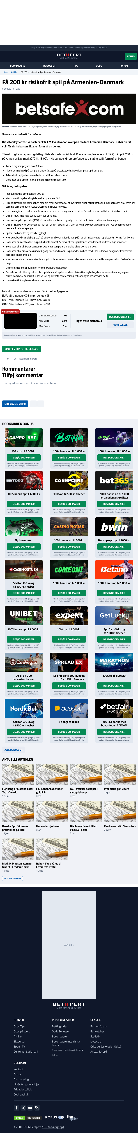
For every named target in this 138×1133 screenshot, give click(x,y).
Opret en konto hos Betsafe (21, 349)
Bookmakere (17, 66)
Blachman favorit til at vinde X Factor (83, 828)
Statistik (95, 1036)
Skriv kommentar (15, 404)
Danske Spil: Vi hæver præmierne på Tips (15, 828)
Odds (99, 66)
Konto (131, 56)
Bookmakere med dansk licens (66, 1043)
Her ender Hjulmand (48, 826)
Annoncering (21, 1079)
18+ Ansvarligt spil (53, 1127)
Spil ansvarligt (40, 47)
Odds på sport (22, 1031)
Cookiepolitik (21, 1094)
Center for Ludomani (26, 1051)
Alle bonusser (13, 750)
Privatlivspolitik (23, 1089)
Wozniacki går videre (116, 789)
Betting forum (98, 1026)
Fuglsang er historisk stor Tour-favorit (17, 790)
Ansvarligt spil (98, 1051)
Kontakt (18, 1069)
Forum (124, 66)
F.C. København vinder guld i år (49, 790)
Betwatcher (97, 1031)
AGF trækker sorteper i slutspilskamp (84, 790)
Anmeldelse (120, 324)
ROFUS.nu (62, 47)
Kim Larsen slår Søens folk (120, 826)
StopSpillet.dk (102, 47)
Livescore (95, 1041)
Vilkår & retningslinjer (26, 1084)
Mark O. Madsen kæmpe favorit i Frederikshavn (16, 865)
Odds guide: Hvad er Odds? (105, 1046)
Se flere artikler (12, 878)
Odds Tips (19, 1026)
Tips (75, 66)
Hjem (5, 72)
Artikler (14, 72)
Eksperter (19, 1041)
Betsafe (28, 335)
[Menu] (4, 56)
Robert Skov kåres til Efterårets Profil (48, 865)
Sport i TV (19, 1046)
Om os (17, 1074)
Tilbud (55, 1055)
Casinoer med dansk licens (67, 1050)
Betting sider (59, 1026)
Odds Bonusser (61, 1031)
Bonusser (49, 66)
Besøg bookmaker (120, 317)
